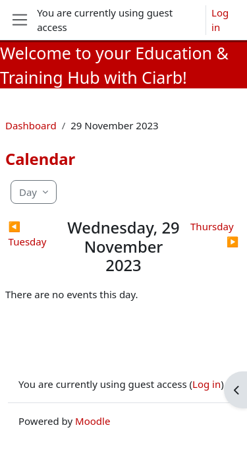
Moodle (92, 421)
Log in (220, 20)
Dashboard (31, 125)
